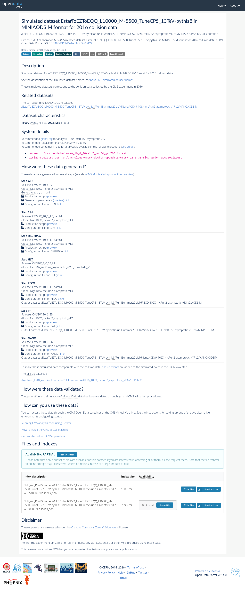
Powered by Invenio (207, 571)
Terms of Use (135, 567)
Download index (207, 489)
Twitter (142, 572)
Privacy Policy (106, 572)
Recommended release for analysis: (43, 143)
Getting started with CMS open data (43, 436)
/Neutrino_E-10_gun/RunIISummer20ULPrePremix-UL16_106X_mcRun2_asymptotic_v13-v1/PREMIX (81, 380)
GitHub (130, 572)
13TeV (85, 54)
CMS (76, 54)
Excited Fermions (63, 54)
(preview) (52, 196)
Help (121, 572)
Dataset (26, 54)
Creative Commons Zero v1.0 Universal (95, 527)
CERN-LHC (102, 54)
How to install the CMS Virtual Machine (45, 430)
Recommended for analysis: (44, 139)
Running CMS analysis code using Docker (46, 423)
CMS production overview (109, 174)
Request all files (67, 455)
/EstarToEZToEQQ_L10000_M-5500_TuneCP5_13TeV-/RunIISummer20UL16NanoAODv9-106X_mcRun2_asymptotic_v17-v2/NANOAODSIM (109, 107)
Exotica (49, 54)
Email (123, 577)
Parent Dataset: (116, 54)
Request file (164, 505)
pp (93, 54)
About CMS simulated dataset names (111, 80)
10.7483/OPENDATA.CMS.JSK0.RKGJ (70, 43)
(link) (67, 200)
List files (188, 489)
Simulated (38, 54)
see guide (128, 146)
